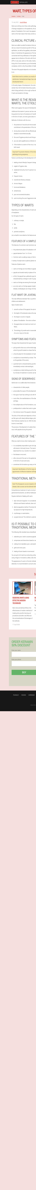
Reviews (23, 695)
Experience (32, 695)
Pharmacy (16, 695)
